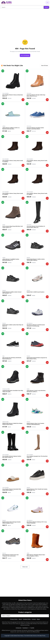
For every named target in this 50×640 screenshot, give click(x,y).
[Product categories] (25, 615)
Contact (34, 619)
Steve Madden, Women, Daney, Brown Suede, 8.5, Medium (12, 194)
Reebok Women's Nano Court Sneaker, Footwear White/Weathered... (35, 424)
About (20, 619)
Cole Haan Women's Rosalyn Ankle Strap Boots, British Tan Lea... (36, 95)
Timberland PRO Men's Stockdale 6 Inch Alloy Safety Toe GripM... (12, 391)
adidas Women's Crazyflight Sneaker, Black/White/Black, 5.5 (10, 259)
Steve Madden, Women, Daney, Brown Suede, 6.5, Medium (37, 194)
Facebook (25, 628)
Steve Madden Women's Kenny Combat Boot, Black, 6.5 (12, 95)
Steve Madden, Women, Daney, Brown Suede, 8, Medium (37, 161)
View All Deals (44, 65)
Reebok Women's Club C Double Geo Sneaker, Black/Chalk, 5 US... (37, 489)
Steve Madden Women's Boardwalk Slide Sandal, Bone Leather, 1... (11, 489)
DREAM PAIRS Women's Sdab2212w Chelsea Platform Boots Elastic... (12, 424)
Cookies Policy (27, 619)
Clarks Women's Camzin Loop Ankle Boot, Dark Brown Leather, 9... (36, 391)
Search (46, 7)
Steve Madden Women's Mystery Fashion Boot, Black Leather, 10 (11, 457)
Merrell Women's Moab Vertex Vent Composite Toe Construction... (10, 555)
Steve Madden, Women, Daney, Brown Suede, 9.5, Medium (12, 161)
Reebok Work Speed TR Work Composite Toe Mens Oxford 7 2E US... (37, 358)
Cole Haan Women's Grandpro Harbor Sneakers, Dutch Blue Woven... (35, 128)
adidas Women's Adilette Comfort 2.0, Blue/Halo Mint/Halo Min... (11, 128)
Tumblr (32, 628)
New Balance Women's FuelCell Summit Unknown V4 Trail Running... (36, 325)
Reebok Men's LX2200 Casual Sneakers (35, 292)
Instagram (19, 628)
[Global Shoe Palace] (6, 2)
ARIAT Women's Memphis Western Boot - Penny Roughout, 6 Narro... (36, 555)
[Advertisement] (25, 21)
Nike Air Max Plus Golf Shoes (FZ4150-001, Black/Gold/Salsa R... (12, 358)
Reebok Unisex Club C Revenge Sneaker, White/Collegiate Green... (11, 522)
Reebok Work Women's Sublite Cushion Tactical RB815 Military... (36, 259)
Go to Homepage (25, 55)
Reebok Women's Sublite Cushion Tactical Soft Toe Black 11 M (11, 292)
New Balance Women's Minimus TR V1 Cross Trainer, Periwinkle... (37, 522)
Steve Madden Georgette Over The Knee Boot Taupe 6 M (37, 457)
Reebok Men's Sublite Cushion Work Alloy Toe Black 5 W (12, 325)
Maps (38, 619)
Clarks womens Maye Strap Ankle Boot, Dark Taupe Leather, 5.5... (12, 227)
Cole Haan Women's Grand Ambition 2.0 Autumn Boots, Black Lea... (36, 227)
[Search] (22, 7)
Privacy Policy (14, 619)
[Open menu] (47, 2)
